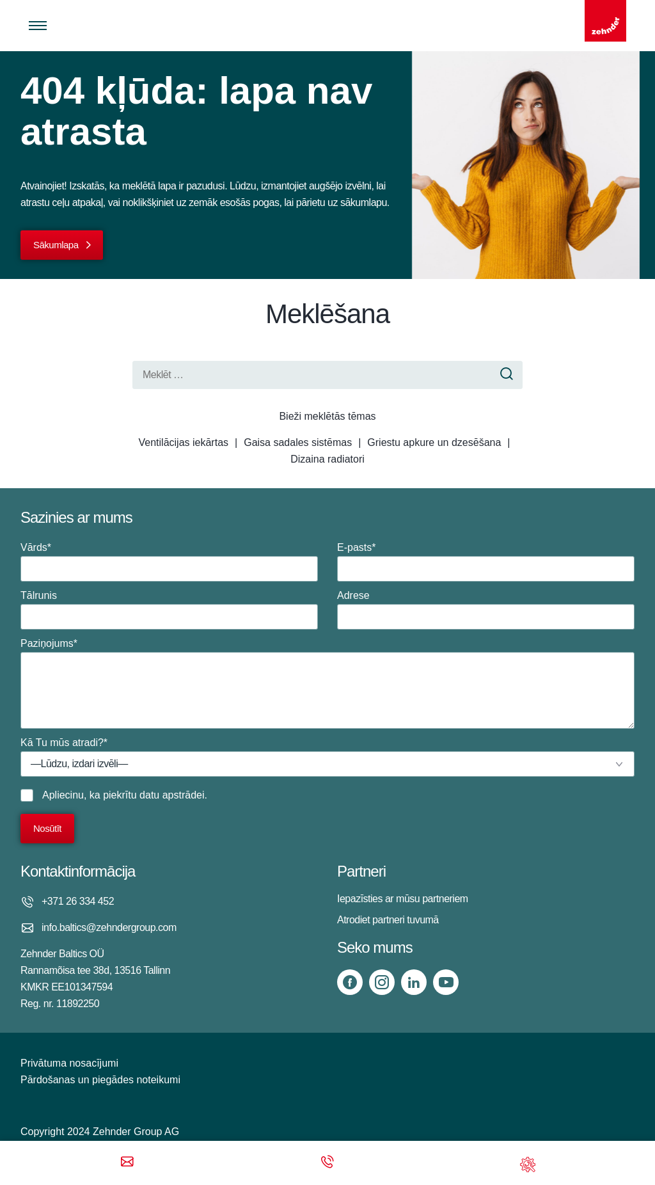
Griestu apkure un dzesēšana (434, 442)
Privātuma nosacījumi (69, 1063)
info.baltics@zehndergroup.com (109, 927)
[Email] (127, 1163)
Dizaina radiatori (327, 459)
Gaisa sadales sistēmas (298, 442)
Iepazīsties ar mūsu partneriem (402, 898)
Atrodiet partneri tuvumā (388, 919)
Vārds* (169, 562)
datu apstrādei (171, 795)
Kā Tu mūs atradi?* (327, 757)
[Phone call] (327, 1163)
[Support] (527, 1162)
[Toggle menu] (38, 26)
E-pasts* (486, 562)
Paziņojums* (327, 683)
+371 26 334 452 (78, 901)
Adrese (486, 610)
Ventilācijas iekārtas (184, 442)
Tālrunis (169, 610)
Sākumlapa (56, 244)
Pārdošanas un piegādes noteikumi (100, 1079)
